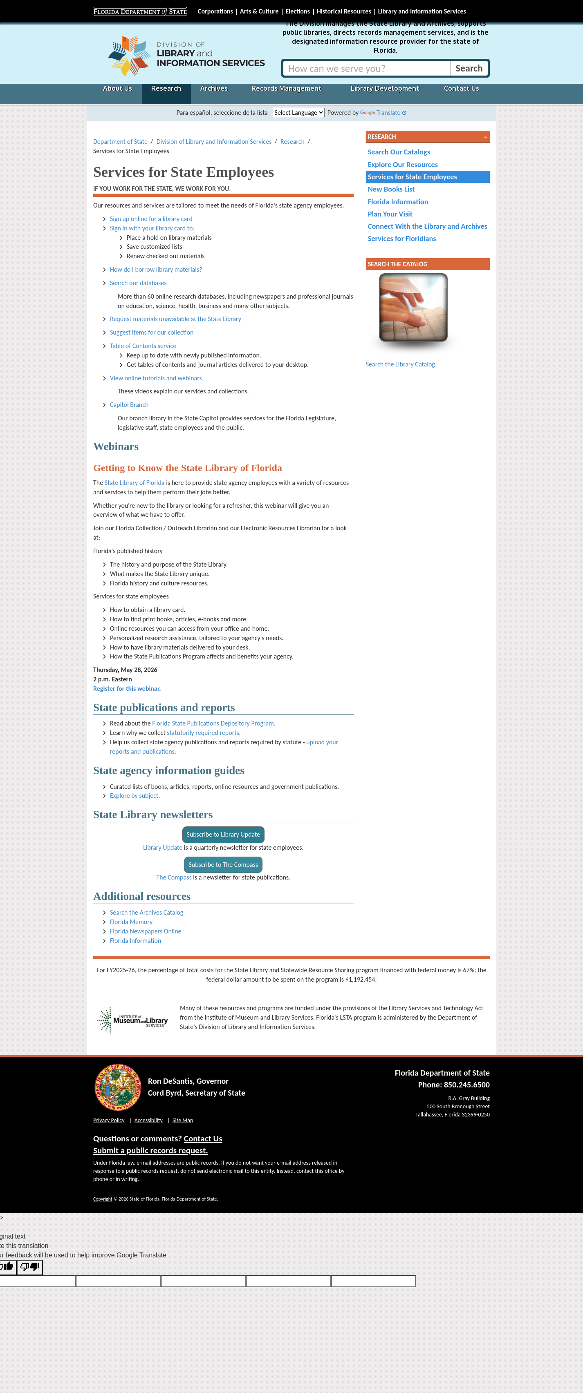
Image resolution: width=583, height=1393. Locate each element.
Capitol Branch (129, 405)
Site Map (183, 1120)
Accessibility (149, 1120)
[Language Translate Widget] (299, 112)
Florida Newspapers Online (146, 931)
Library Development (385, 88)
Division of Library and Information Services (214, 141)
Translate (380, 112)
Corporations (215, 11)
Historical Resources (344, 11)
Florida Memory (131, 922)
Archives (214, 88)
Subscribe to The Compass (223, 864)
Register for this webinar (126, 688)
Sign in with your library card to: (152, 228)
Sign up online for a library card (151, 219)
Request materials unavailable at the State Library (175, 319)
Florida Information (135, 940)
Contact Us (461, 88)
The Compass (174, 877)
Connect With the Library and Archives (428, 226)
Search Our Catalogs (399, 151)
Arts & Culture (259, 11)
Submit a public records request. (150, 1150)
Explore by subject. (135, 795)
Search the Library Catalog (400, 364)
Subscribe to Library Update (223, 834)
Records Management (286, 88)
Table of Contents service (143, 346)
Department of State (120, 141)
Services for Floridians (402, 238)
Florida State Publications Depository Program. (213, 723)
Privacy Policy (109, 1120)
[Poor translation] (30, 1267)
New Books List (391, 189)
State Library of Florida (135, 483)
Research (166, 88)
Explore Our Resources (403, 164)
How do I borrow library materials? (156, 269)
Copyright (102, 1199)
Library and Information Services (422, 11)
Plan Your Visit (390, 214)
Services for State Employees (412, 176)
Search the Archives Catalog (146, 912)
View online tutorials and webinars (156, 378)
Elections (297, 11)
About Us (117, 88)
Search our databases (138, 283)
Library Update (162, 847)
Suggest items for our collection (151, 332)
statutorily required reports (203, 733)
